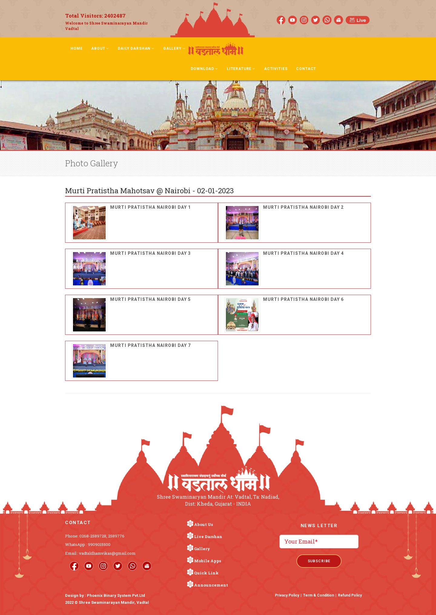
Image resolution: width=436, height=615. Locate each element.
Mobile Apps (207, 560)
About (100, 48)
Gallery (174, 48)
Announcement (211, 585)
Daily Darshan (136, 48)
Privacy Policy (287, 595)
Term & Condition (318, 595)
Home (76, 48)
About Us (203, 524)
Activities (275, 69)
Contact (306, 69)
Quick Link (206, 573)
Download (204, 69)
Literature (241, 69)
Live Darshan (208, 536)
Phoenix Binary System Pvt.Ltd (116, 595)
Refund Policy (350, 595)
